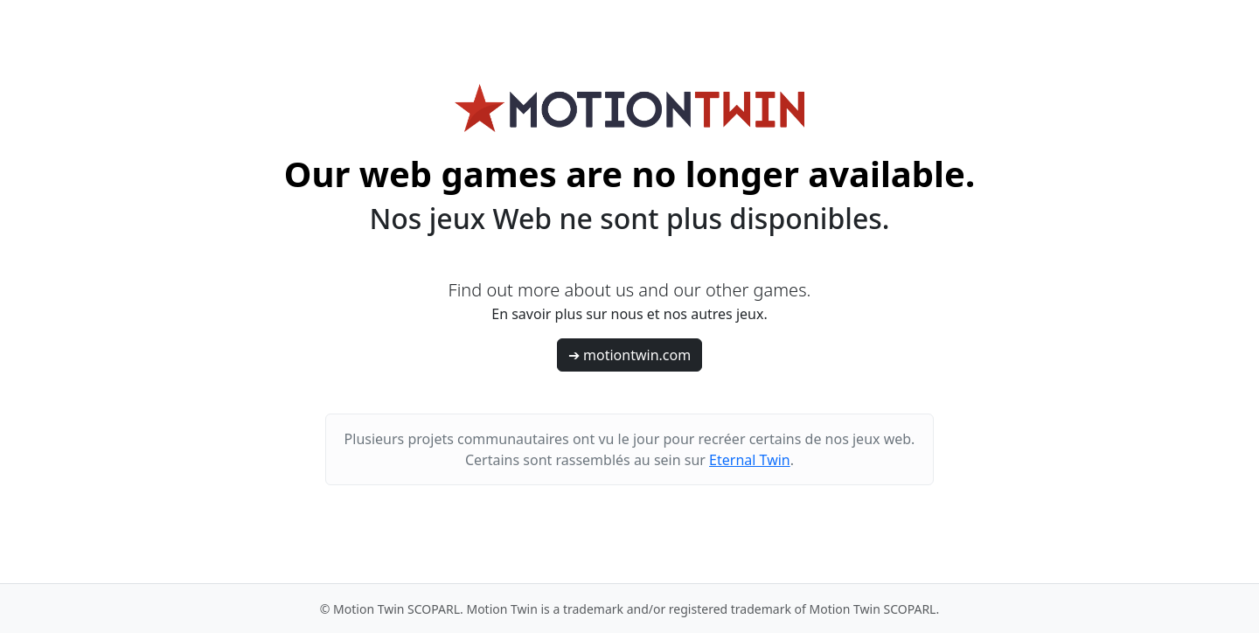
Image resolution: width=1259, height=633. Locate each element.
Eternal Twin (749, 460)
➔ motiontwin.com (629, 355)
